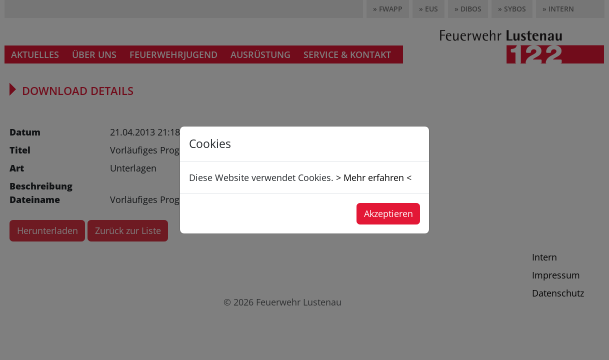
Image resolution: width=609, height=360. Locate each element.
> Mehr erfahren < (374, 178)
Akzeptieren (388, 214)
